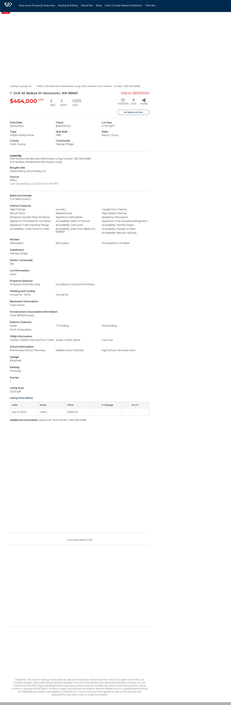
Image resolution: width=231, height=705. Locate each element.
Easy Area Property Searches (37, 5)
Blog (99, 5)
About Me (87, 5)
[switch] (123, 102)
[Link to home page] (8, 6)
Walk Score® (85, 540)
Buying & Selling (68, 5)
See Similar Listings (133, 112)
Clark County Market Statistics (123, 5)
